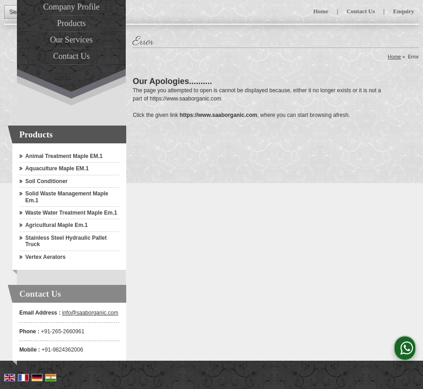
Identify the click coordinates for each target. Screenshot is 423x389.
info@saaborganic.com (90, 313)
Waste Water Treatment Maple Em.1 (71, 213)
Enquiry (403, 11)
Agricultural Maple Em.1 (56, 225)
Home (320, 11)
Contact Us (361, 11)
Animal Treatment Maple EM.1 (63, 156)
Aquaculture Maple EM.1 (57, 168)
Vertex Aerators (45, 257)
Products (71, 23)
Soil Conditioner (46, 181)
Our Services (71, 39)
